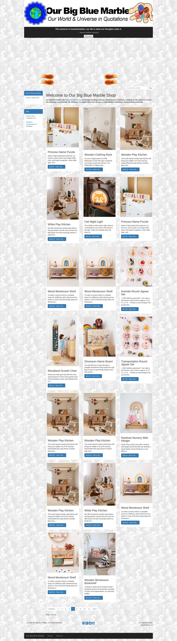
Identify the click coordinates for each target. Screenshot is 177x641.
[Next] (95, 609)
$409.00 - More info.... (57, 239)
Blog (27, 111)
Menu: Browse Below (33, 93)
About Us (59, 636)
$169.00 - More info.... (57, 592)
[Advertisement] (88, 56)
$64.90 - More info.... (93, 376)
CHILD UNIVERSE (32, 98)
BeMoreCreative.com (73, 100)
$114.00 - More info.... (93, 169)
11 (89, 609)
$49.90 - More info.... (93, 236)
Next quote (88, 36)
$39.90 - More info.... (56, 167)
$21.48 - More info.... (130, 309)
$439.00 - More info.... (130, 169)
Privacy (50, 636)
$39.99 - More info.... (130, 455)
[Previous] (51, 609)
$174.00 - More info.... (93, 598)
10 (85, 609)
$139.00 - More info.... (57, 306)
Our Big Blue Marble (35, 636)
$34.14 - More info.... (56, 385)
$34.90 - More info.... (130, 236)
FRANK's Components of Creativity (31, 124)
